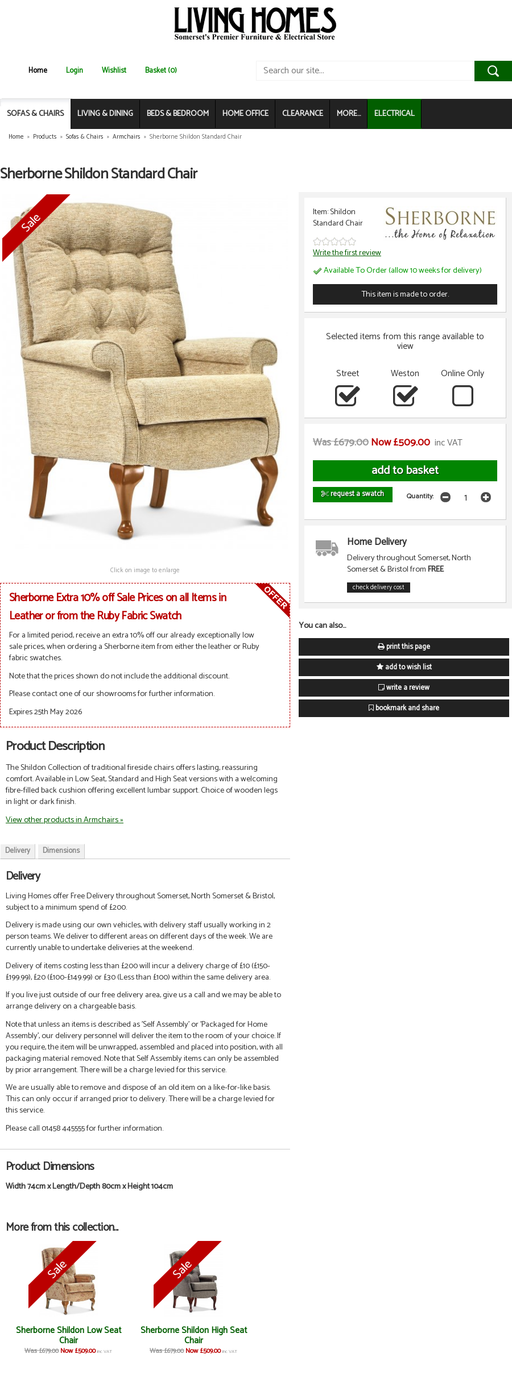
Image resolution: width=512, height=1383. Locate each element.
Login (74, 71)
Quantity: (420, 496)
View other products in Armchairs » (64, 820)
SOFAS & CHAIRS (35, 113)
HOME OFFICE (245, 113)
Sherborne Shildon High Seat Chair (194, 1335)
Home (37, 71)
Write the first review (347, 253)
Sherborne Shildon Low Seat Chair (68, 1335)
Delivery (17, 851)
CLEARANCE (302, 113)
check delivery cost (378, 587)
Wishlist (114, 71)
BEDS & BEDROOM (178, 113)
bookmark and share (404, 708)
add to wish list (404, 667)
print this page (404, 647)
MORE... (349, 113)
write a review (404, 688)
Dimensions (61, 851)
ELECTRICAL (394, 113)
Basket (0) (161, 71)
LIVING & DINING (105, 113)
